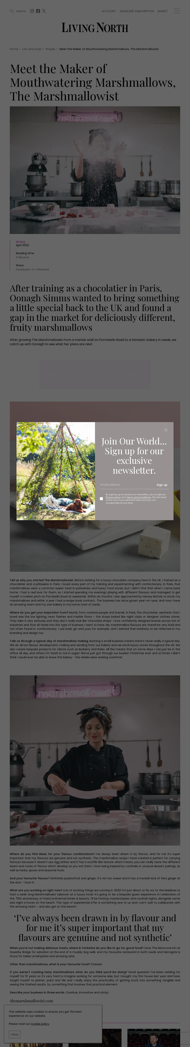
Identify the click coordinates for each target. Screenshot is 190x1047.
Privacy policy (113, 497)
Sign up (162, 485)
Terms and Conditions (138, 497)
